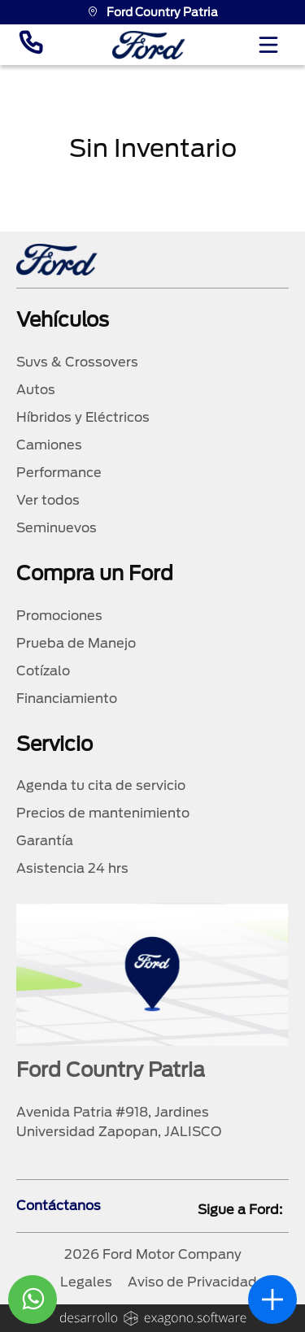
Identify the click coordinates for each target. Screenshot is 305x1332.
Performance (59, 472)
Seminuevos (56, 528)
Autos (35, 389)
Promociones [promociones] (59, 615)
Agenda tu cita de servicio (100, 785)
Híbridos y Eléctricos (83, 417)
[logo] (148, 45)
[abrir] (272, 1299)
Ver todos (48, 500)
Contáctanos (58, 1205)
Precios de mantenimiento (103, 813)
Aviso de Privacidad (192, 1282)
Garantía (44, 840)
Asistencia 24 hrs (72, 868)
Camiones (49, 445)
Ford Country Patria (152, 12)
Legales (86, 1282)
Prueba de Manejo (76, 643)
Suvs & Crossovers (77, 362)
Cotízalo (43, 671)
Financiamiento (66, 698)
